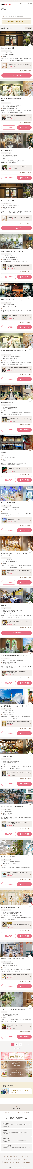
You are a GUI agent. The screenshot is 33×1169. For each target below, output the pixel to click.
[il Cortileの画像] (16, 595)
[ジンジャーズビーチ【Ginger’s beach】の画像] (16, 796)
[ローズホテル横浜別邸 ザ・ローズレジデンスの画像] (16, 645)
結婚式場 (23, 1112)
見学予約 (8, 127)
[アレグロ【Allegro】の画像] (16, 746)
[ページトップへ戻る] (16, 1107)
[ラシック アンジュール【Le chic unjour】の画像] (16, 999)
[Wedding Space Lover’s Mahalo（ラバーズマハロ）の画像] (16, 88)
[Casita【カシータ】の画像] (16, 140)
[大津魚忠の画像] (16, 442)
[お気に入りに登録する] (30, 45)
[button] (16, 1124)
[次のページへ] (25, 1044)
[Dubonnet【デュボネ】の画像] (16, 38)
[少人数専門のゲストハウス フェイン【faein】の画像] (16, 696)
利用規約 (11, 1156)
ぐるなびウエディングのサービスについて (12, 1162)
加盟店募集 (26, 1159)
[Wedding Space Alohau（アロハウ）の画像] (16, 897)
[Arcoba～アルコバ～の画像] (16, 392)
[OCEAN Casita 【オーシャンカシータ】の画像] (16, 241)
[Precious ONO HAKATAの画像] (16, 493)
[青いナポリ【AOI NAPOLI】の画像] (16, 847)
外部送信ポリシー (8, 1159)
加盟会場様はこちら (18, 1159)
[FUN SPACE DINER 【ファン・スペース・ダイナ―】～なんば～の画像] (16, 543)
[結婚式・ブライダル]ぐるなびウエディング (10, 1112)
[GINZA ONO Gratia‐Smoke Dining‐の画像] (16, 290)
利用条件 (16, 1156)
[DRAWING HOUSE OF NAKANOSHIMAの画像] (16, 949)
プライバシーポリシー (24, 1156)
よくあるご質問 (26, 1162)
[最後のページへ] (28, 1044)
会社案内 (6, 1156)
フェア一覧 (16, 75)
